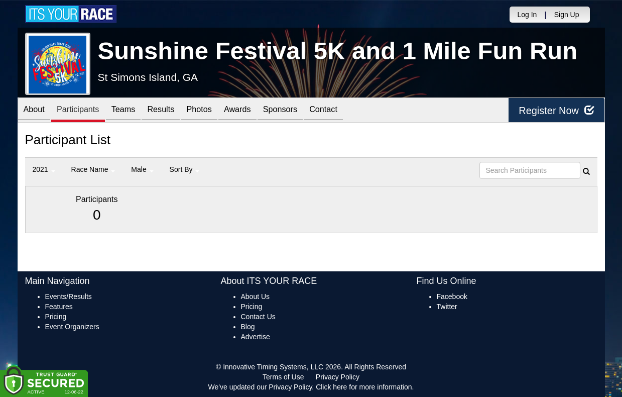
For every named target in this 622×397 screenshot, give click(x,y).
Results (178, 111)
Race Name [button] (93, 169)
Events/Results (68, 296)
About (37, 111)
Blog (248, 327)
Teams (135, 111)
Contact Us (258, 317)
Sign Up (566, 15)
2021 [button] (44, 169)
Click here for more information (364, 387)
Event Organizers (72, 327)
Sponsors (312, 111)
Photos (221, 111)
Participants (85, 111)
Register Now (556, 110)
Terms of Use (283, 377)
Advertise (255, 337)
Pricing (56, 317)
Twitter (447, 307)
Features (59, 307)
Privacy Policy (337, 377)
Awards (265, 111)
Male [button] (142, 169)
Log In (527, 15)
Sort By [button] (185, 169)
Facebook (452, 296)
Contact (361, 111)
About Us (255, 296)
